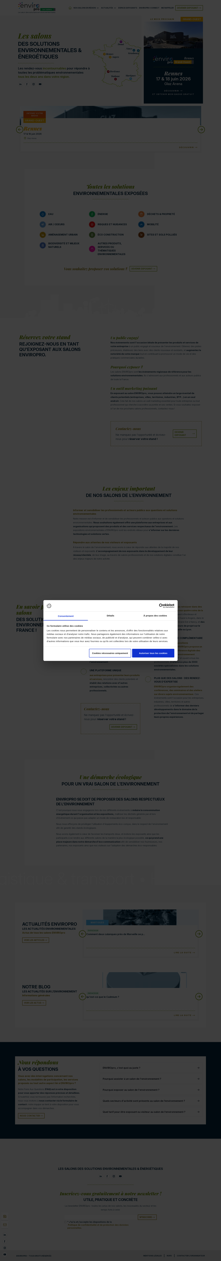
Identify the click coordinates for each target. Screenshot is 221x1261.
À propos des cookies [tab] (155, 615)
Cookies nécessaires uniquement (110, 653)
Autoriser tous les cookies (153, 653)
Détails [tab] (110, 615)
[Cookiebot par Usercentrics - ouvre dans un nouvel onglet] (161, 606)
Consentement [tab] (66, 616)
